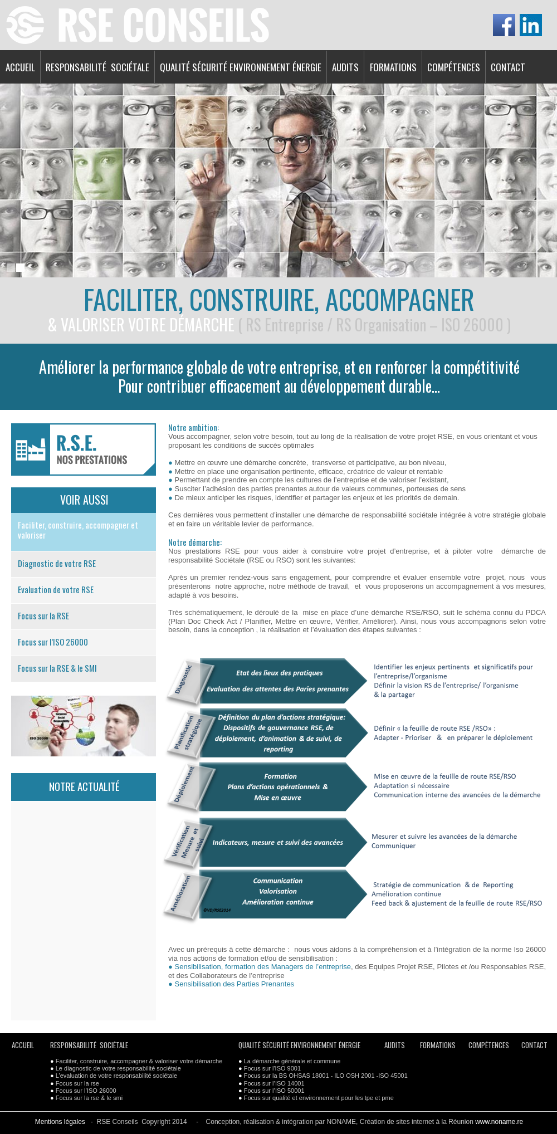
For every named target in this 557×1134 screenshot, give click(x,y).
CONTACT (508, 67)
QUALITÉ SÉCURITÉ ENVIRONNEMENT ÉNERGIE (240, 67)
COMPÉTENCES (454, 67)
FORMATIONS (393, 67)
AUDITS (345, 67)
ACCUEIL (20, 67)
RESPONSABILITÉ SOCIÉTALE (97, 67)
